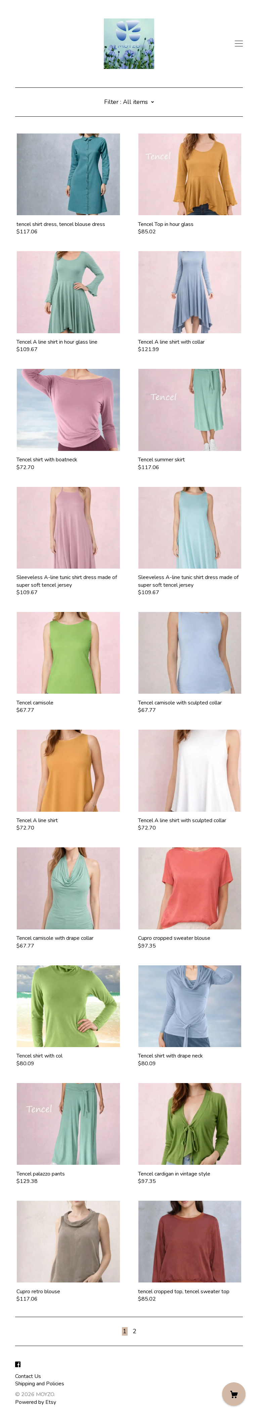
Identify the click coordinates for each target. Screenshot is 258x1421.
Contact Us (28, 1376)
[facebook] (17, 1365)
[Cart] (234, 1394)
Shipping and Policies (39, 1383)
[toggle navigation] (239, 43)
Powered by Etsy (35, 1402)
